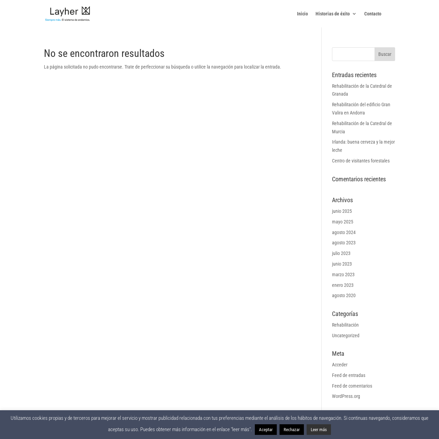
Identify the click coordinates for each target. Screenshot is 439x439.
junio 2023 (342, 264)
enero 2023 (343, 285)
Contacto (372, 13)
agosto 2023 (344, 242)
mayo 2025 (342, 221)
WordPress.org (346, 396)
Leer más (319, 429)
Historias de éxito (333, 13)
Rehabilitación (345, 325)
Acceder (339, 364)
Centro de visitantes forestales (361, 160)
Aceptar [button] (266, 429)
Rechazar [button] (292, 429)
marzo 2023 (343, 274)
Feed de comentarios (352, 386)
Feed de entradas (348, 375)
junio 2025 (342, 211)
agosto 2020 (344, 295)
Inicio (302, 13)
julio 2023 (341, 253)
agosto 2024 (344, 232)
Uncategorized (345, 335)
